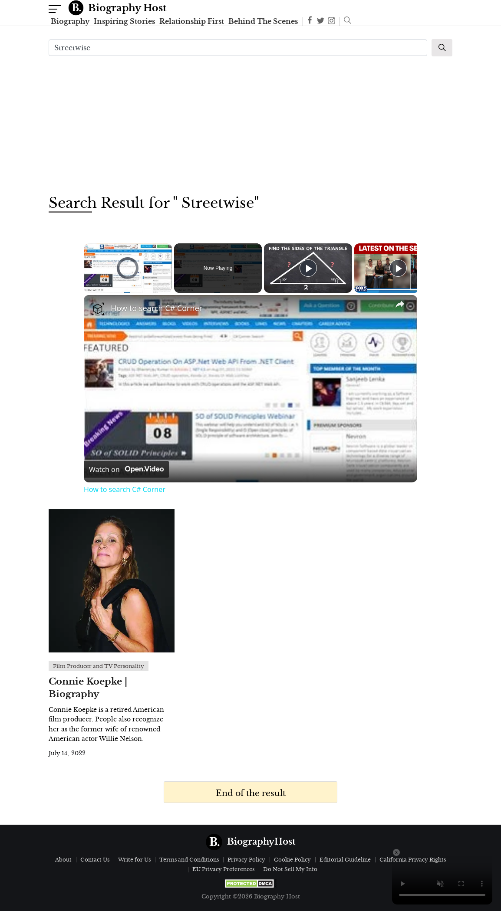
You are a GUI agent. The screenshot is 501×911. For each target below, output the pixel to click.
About (63, 859)
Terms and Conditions (189, 859)
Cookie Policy (292, 859)
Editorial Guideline (345, 859)
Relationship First (191, 21)
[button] (345, 21)
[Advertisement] (250, 124)
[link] (97, 309)
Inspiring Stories (124, 21)
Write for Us (134, 859)
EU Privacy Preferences (223, 869)
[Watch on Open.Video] (126, 469)
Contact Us (94, 859)
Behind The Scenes (263, 21)
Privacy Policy (246, 859)
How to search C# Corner (156, 308)
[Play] (308, 268)
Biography (70, 21)
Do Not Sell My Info (290, 869)
